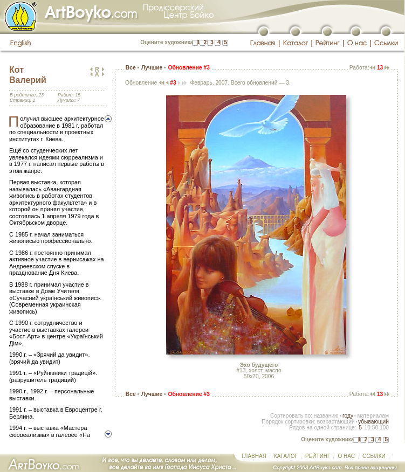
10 (367, 428)
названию (326, 416)
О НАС (346, 456)
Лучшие (151, 68)
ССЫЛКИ (374, 456)
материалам (373, 416)
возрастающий (336, 422)
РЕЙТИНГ (317, 456)
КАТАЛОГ (286, 456)
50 (375, 428)
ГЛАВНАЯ (254, 456)
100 (384, 428)
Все (131, 68)
